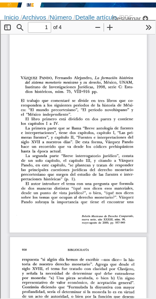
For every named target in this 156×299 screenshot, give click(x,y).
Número (62, 17)
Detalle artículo (97, 17)
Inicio (12, 17)
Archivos (35, 17)
